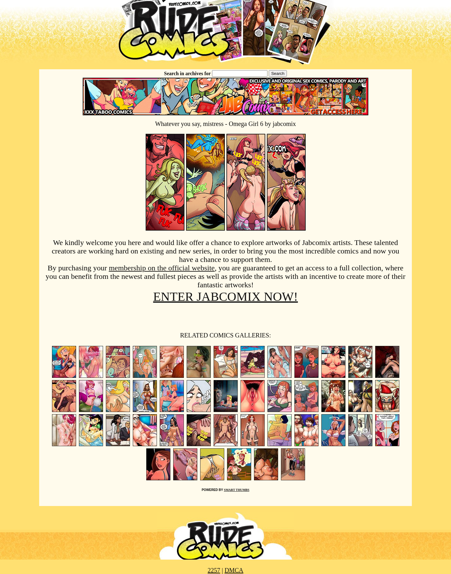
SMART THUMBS (236, 490)
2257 (214, 570)
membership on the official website (162, 268)
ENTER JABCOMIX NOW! (225, 297)
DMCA (234, 570)
